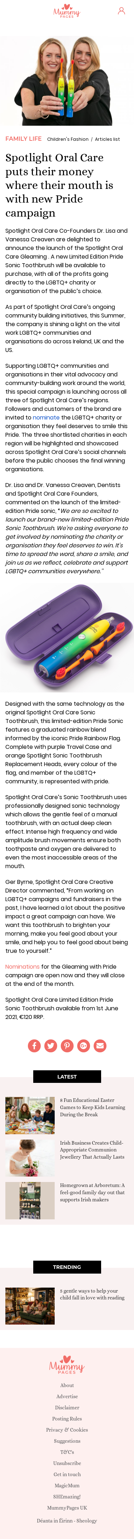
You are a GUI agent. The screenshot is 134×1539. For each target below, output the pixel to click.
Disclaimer (67, 1407)
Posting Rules (67, 1419)
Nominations (22, 967)
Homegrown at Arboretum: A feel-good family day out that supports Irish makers (92, 1192)
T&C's (67, 1452)
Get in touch (67, 1474)
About (67, 1385)
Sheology (86, 1521)
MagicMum (67, 1485)
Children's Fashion (68, 139)
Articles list (107, 139)
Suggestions (67, 1441)
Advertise (67, 1396)
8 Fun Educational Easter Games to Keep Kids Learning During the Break (92, 1107)
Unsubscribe (67, 1463)
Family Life (23, 138)
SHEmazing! (67, 1496)
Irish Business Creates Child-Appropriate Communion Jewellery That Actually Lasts (92, 1150)
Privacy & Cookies (67, 1430)
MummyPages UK (67, 1508)
